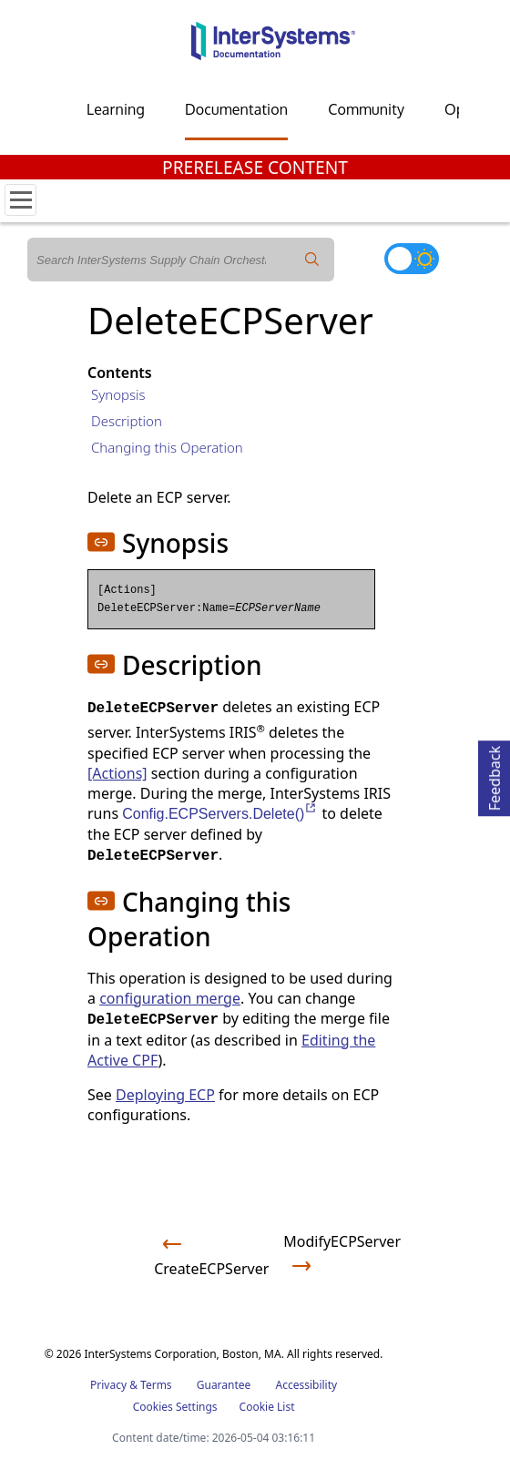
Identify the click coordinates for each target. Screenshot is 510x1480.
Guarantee (224, 1385)
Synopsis (118, 394)
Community (366, 109)
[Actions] (117, 773)
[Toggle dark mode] (411, 258)
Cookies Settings (175, 1407)
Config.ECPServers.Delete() (220, 814)
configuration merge (169, 998)
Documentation (236, 109)
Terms (156, 1385)
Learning (116, 109)
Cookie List (267, 1406)
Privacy (108, 1385)
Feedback (494, 775)
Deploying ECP (165, 1095)
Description (126, 421)
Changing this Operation (167, 447)
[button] (101, 542)
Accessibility (306, 1385)
